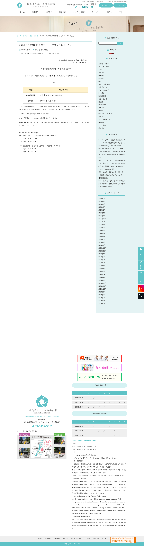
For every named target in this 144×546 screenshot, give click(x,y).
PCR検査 (101, 93)
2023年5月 (102, 303)
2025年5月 (102, 233)
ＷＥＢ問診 (141, 265)
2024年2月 (102, 277)
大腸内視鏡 (102, 105)
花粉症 (100, 69)
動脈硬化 (101, 110)
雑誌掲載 (101, 128)
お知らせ (109, 13)
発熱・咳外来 (39, 50)
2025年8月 (102, 224)
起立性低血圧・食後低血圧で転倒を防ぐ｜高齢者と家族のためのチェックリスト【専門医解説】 (111, 175)
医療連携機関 (102, 96)
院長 (99, 81)
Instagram (101, 122)
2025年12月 (102, 213)
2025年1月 (102, 245)
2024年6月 (102, 265)
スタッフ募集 (141, 253)
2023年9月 (102, 292)
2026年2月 (102, 207)
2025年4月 (102, 236)
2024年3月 (102, 274)
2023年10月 (102, 289)
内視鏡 (100, 102)
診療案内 (62, 13)
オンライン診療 (141, 278)
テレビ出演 (102, 125)
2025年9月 (102, 222)
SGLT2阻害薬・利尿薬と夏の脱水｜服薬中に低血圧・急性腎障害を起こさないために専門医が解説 (111, 183)
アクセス (95, 13)
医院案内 (49, 13)
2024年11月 (102, 251)
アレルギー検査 (103, 66)
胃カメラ (101, 107)
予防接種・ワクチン (105, 113)
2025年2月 (102, 242)
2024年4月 (102, 271)
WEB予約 (106, 5)
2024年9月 (102, 257)
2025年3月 (102, 239)
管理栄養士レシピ (104, 87)
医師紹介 (35, 13)
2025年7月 (102, 227)
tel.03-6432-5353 (41, 426)
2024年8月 (102, 260)
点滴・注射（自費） (105, 84)
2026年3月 (102, 204)
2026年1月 (102, 210)
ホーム (22, 13)
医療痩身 (101, 75)
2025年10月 (102, 219)
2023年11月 (102, 286)
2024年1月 (102, 280)
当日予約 (120, 5)
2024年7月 (102, 262)
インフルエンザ (103, 90)
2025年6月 (102, 230)
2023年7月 (102, 298)
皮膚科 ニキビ (103, 64)
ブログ (121, 13)
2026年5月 (102, 198)
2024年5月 (102, 268)
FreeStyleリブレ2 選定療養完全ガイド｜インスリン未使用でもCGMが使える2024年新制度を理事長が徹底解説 (111, 143)
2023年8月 (102, 295)
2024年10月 (102, 254)
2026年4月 (102, 201)
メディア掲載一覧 (104, 119)
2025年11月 (102, 216)
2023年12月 (102, 283)
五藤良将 (101, 72)
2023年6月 (102, 301)
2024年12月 (102, 248)
